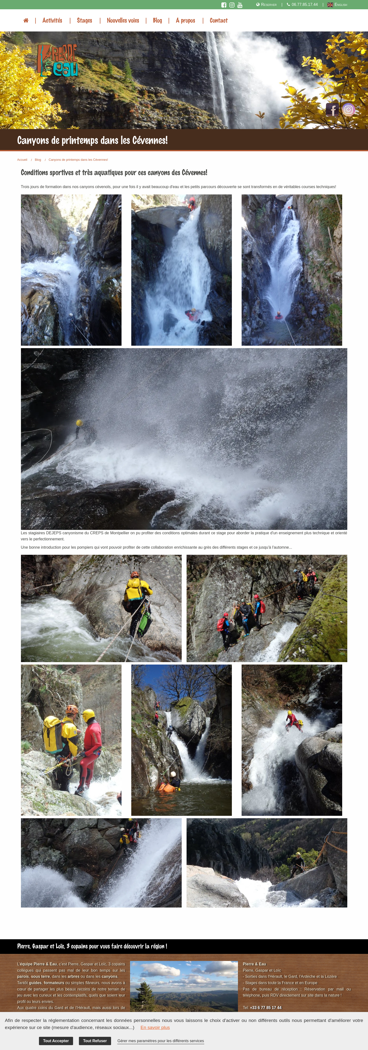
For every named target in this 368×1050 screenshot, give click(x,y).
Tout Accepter (56, 1041)
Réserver (266, 4)
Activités (52, 20)
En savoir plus (155, 1027)
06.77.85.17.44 (302, 4)
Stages (84, 20)
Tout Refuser (95, 1041)
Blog (157, 20)
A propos (185, 20)
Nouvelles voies (123, 20)
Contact (219, 20)
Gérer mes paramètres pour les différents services (160, 1041)
